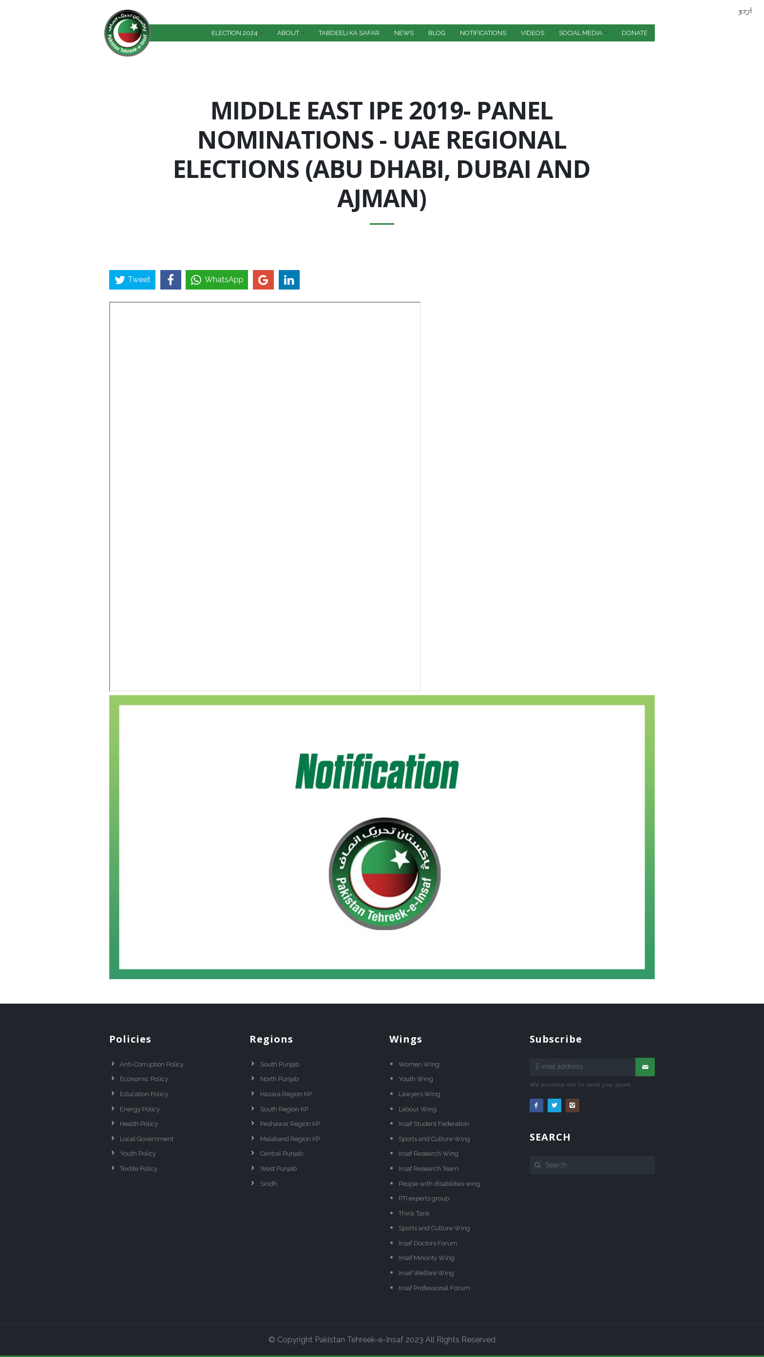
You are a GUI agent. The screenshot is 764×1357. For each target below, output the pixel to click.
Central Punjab (281, 1153)
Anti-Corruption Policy (152, 1064)
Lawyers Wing (419, 1094)
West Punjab (278, 1168)
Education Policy (144, 1094)
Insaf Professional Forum (434, 1288)
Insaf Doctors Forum (428, 1243)
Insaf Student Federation (434, 1123)
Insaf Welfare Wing (426, 1273)
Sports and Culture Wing (434, 1139)
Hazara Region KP (286, 1094)
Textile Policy (138, 1168)
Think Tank (414, 1213)
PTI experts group (424, 1198)
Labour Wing (418, 1109)
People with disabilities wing (439, 1183)
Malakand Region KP (290, 1139)
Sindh (268, 1183)
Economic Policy (144, 1079)
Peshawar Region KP (290, 1123)
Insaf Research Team (428, 1168)
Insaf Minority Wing (427, 1257)
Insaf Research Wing (428, 1153)
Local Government (146, 1139)
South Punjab (279, 1064)
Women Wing (419, 1064)
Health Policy (139, 1123)
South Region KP (284, 1109)
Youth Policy (138, 1153)
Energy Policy (140, 1109)
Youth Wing (416, 1079)
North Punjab (279, 1079)
